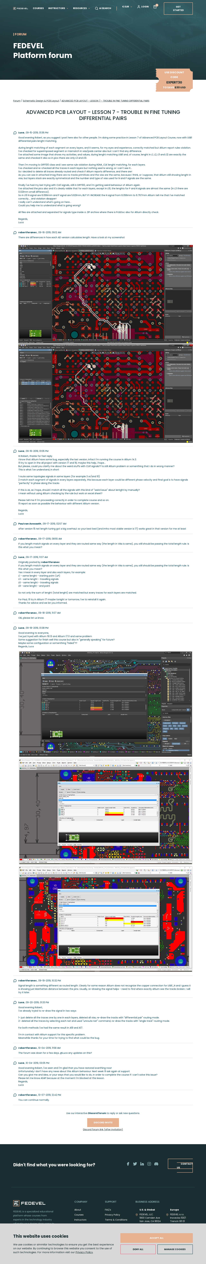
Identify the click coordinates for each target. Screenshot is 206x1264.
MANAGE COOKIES (175, 1249)
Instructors (80, 1219)
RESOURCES (81, 8)
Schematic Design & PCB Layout (41, 100)
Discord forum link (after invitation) (103, 1129)
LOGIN (143, 7)
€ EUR (127, 6)
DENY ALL (138, 1249)
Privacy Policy (84, 1252)
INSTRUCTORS (58, 8)
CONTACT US (185, 1165)
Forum (16, 100)
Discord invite (103, 1122)
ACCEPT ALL (157, 1238)
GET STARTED (178, 8)
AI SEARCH (103, 8)
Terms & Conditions (116, 1219)
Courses (79, 1214)
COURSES (38, 8)
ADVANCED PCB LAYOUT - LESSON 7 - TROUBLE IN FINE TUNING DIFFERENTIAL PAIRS (105, 100)
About (77, 1209)
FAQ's (108, 1209)
